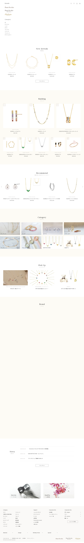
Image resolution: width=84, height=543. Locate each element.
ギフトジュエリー (8, 34)
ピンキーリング (6, 520)
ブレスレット (7, 33)
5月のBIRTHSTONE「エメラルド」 (36, 453)
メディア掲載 (17, 526)
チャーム (17, 514)
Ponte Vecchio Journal (38, 520)
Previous (1, 186)
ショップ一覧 (51, 516)
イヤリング (7, 31)
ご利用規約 (24, 538)
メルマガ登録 (73, 521)
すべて (4, 512)
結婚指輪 (17, 522)
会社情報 (50, 512)
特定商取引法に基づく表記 (16, 538)
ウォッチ (17, 516)
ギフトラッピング (37, 514)
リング (6, 26)
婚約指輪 (17, 520)
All (5, 22)
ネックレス (7, 24)
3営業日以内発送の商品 (7, 514)
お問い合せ (36, 524)
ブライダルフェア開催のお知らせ (35, 458)
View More (42, 81)
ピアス (6, 27)
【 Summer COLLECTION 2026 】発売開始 (38, 448)
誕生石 (16, 518)
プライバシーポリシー (30, 538)
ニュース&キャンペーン (53, 514)
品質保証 (35, 518)
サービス (35, 516)
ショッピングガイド (37, 512)
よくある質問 (36, 522)
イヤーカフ (7, 29)
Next (82, 186)
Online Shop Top (6, 538)
